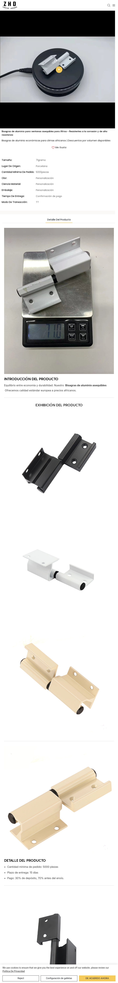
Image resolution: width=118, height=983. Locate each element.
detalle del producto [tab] (59, 231)
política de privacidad (13, 971)
